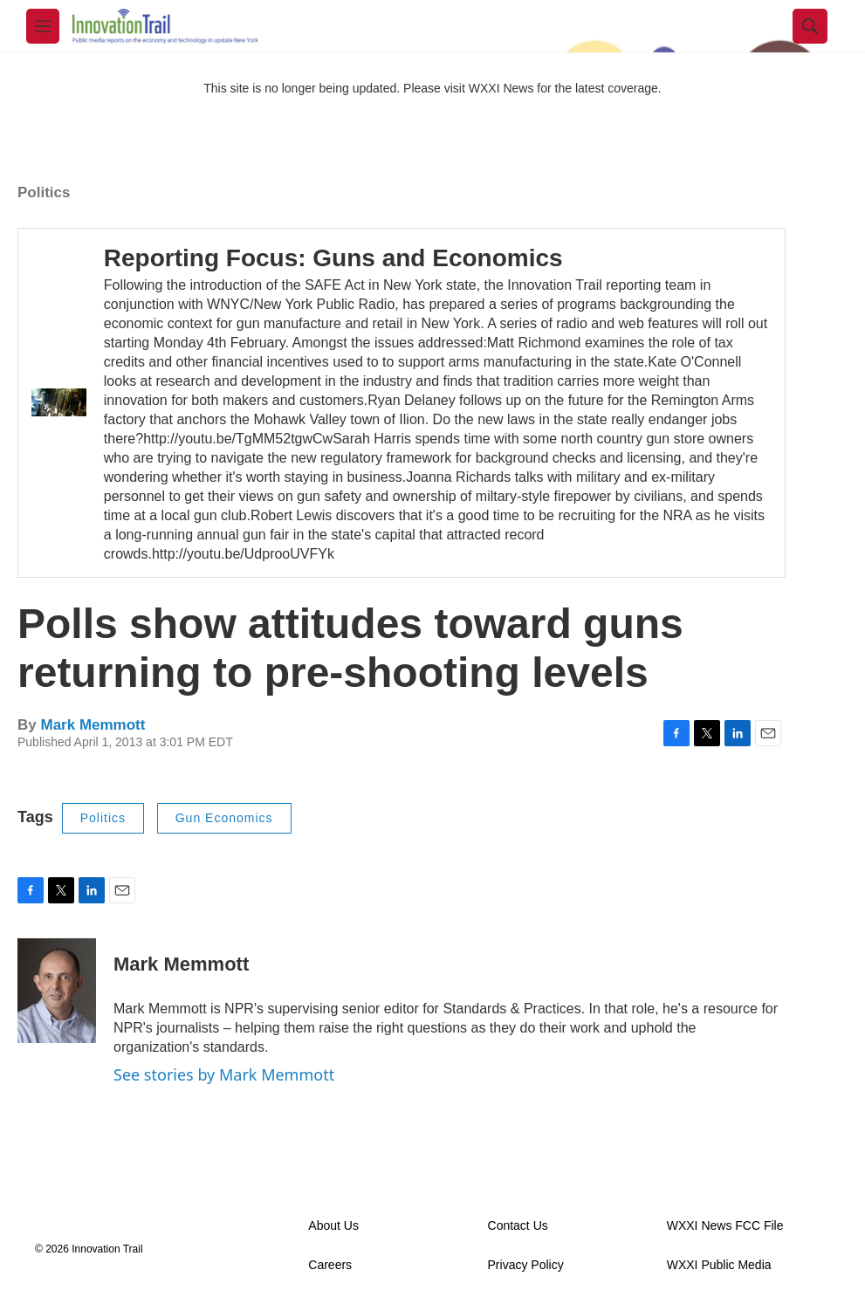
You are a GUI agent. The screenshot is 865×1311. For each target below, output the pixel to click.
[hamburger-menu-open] (42, 26)
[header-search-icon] (810, 26)
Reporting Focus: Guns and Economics (333, 257)
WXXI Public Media (719, 1265)
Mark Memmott (92, 725)
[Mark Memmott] (56, 990)
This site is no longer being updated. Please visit (336, 88)
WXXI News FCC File (725, 1225)
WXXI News (501, 88)
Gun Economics (224, 818)
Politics (43, 192)
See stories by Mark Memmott (223, 1074)
